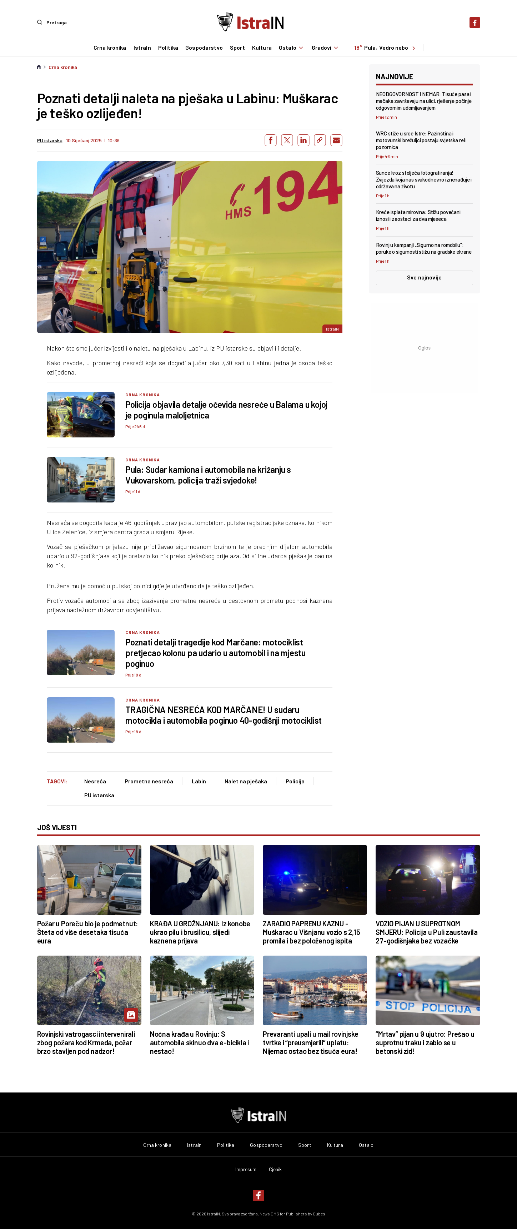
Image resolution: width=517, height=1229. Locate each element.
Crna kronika (109, 47)
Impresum (246, 1169)
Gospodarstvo (203, 47)
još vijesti (57, 827)
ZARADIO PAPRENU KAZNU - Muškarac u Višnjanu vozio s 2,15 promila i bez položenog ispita (311, 932)
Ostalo (291, 47)
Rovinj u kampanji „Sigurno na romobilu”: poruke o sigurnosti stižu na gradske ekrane (424, 247)
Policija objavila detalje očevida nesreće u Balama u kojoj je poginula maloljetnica (226, 409)
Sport (237, 47)
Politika (167, 47)
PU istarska (99, 794)
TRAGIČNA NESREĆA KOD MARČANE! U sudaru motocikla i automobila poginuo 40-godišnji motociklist (223, 714)
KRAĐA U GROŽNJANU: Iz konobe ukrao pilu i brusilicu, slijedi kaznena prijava (200, 932)
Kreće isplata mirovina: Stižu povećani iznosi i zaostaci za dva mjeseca (418, 215)
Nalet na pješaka (246, 780)
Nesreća (95, 780)
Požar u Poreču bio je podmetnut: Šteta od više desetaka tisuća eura (88, 932)
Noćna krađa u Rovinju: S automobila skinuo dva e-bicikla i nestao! (199, 1042)
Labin (199, 780)
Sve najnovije (424, 276)
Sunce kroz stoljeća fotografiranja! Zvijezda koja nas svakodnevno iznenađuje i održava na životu (424, 179)
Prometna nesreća (149, 780)
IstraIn (141, 47)
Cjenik (275, 1169)
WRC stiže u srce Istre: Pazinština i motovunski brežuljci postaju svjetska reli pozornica (421, 140)
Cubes (319, 1213)
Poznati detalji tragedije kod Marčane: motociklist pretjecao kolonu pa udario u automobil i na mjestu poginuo (215, 653)
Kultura (261, 47)
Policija (295, 780)
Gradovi (326, 47)
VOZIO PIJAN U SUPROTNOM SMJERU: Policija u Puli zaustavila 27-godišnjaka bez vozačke (426, 932)
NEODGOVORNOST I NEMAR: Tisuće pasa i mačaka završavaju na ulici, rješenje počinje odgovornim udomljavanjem (424, 100)
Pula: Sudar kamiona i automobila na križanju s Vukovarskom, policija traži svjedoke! (208, 474)
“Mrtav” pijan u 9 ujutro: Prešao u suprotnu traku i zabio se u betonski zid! (425, 1042)
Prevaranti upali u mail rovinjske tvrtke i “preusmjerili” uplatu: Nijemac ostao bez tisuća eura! (310, 1042)
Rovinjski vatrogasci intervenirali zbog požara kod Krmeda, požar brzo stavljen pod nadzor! (86, 1042)
